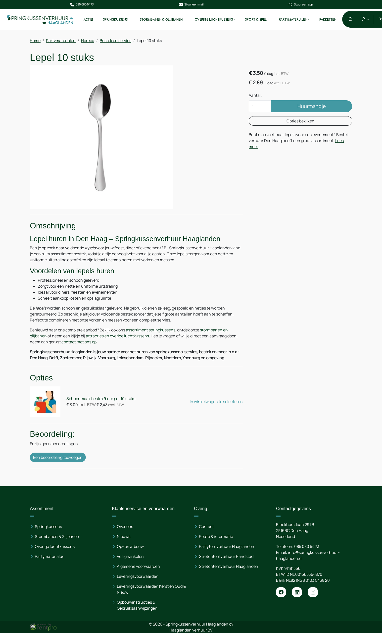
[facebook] (281, 592)
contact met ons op (78, 342)
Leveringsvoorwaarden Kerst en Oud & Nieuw (151, 589)
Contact (206, 526)
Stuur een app (300, 4)
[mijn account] (365, 19)
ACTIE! (88, 19)
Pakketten (327, 19)
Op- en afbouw (130, 546)
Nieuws (123, 536)
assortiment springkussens (150, 330)
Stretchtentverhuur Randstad (226, 556)
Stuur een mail (191, 4)
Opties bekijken (300, 121)
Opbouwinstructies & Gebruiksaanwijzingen (137, 605)
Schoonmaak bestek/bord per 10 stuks (100, 398)
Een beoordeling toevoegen (58, 457)
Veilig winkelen (130, 556)
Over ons (125, 526)
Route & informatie (216, 536)
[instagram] (313, 592)
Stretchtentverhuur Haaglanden (228, 566)
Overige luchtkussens (55, 546)
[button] (350, 19)
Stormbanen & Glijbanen (161, 19)
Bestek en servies (115, 40)
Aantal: (255, 95)
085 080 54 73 (306, 546)
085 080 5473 (82, 4)
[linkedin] (297, 592)
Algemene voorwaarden (138, 566)
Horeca (87, 40)
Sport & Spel (256, 19)
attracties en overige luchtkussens (117, 336)
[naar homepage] (40, 19)
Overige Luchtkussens (214, 19)
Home (35, 40)
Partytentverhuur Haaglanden (226, 546)
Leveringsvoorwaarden (137, 576)
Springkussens (115, 19)
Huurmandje (311, 106)
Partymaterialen (293, 19)
